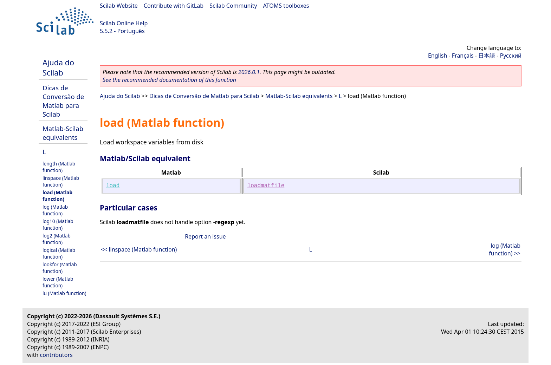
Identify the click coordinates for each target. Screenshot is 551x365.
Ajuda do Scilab (58, 67)
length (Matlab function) (59, 167)
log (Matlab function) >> (504, 249)
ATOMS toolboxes (286, 5)
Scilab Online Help (124, 23)
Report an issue (205, 236)
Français (463, 55)
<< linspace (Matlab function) (139, 249)
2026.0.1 (249, 72)
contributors (56, 355)
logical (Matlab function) (59, 253)
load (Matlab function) (57, 195)
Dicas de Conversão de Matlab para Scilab (63, 100)
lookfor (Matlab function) (60, 267)
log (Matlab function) (55, 210)
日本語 (486, 55)
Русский (510, 55)
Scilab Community (233, 5)
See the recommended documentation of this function (169, 80)
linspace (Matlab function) (61, 181)
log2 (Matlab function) (57, 239)
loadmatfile (266, 186)
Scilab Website (119, 5)
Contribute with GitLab (173, 5)
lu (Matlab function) (64, 293)
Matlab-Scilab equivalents (63, 133)
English (437, 55)
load (112, 186)
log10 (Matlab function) (58, 224)
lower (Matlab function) (58, 282)
